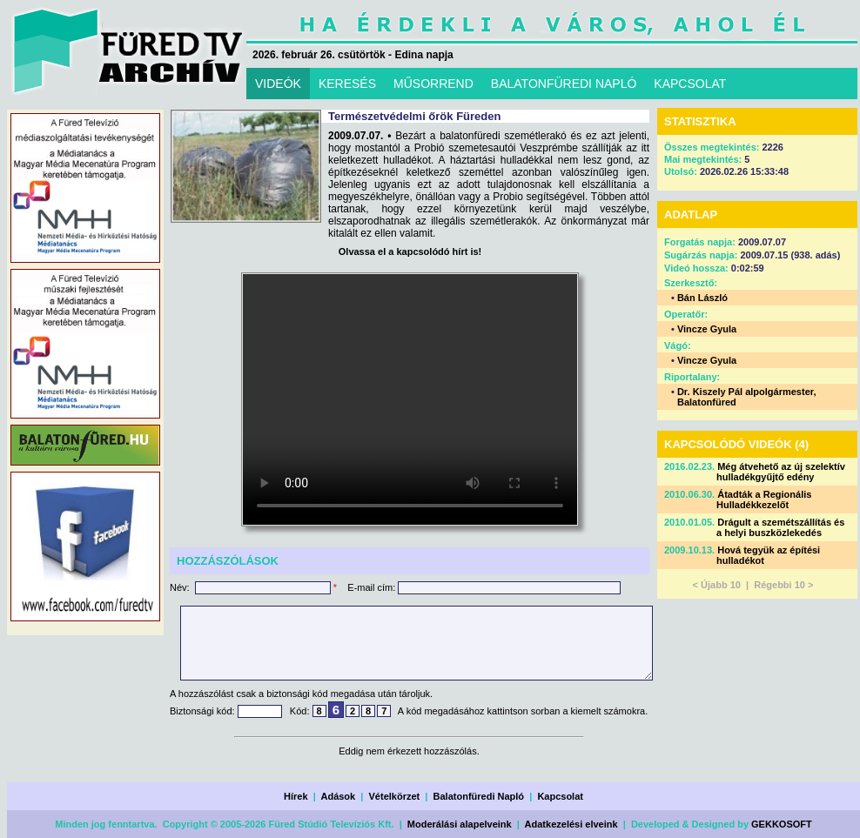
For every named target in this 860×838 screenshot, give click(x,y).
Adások (337, 796)
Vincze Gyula (706, 329)
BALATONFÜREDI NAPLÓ (564, 84)
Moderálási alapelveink (459, 824)
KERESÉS (347, 84)
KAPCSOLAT (690, 84)
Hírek (296, 796)
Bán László (702, 297)
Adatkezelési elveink (571, 824)
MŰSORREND (433, 84)
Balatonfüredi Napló (479, 796)
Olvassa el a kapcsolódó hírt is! (410, 251)
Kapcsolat (560, 796)
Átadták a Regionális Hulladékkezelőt (763, 499)
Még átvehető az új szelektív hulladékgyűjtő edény (780, 471)
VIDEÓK (278, 84)
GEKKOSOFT (781, 824)
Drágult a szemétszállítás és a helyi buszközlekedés (780, 527)
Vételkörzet (394, 796)
